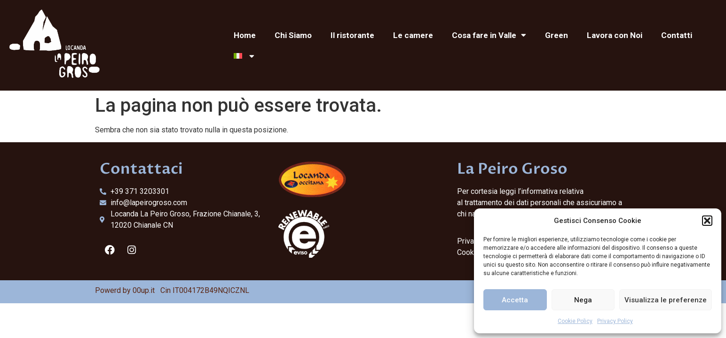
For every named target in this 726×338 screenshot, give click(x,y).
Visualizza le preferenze (665, 300)
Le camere (413, 35)
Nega (583, 300)
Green (556, 35)
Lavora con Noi (614, 35)
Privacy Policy (615, 321)
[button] (707, 220)
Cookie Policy (575, 321)
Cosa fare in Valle (489, 35)
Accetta (515, 300)
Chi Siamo (293, 35)
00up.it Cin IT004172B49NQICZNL (191, 290)
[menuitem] (244, 56)
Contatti (676, 35)
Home (245, 35)
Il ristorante (352, 35)
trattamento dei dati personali (513, 202)
